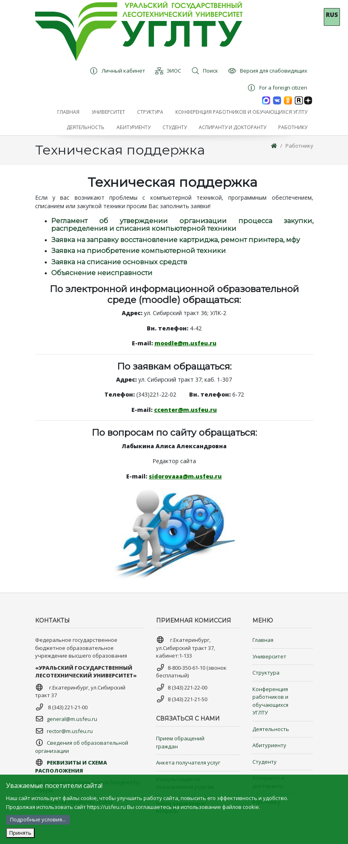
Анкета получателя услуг (188, 762)
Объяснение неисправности (101, 273)
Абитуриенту (269, 745)
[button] (108, 112)
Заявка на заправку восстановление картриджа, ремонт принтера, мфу (175, 240)
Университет (269, 656)
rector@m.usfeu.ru (70, 731)
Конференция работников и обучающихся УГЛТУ (270, 701)
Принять (20, 832)
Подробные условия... (38, 819)
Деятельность (270, 729)
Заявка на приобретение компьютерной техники (138, 251)
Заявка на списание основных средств (119, 262)
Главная (262, 639)
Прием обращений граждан (180, 742)
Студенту (264, 761)
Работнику (299, 145)
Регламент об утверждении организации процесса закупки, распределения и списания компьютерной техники (182, 225)
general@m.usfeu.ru (72, 719)
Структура (265, 672)
